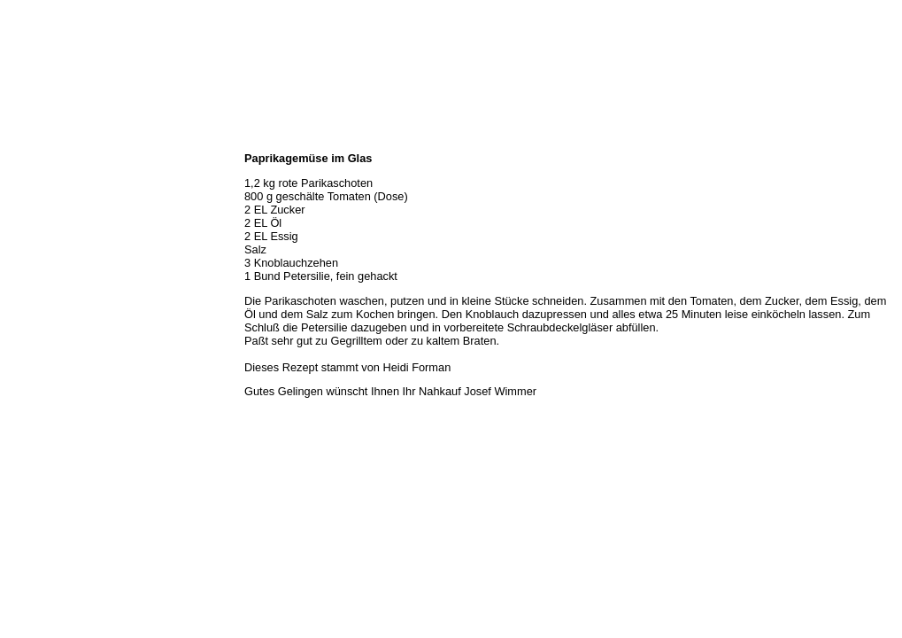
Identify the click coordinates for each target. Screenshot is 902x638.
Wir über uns (36, 159)
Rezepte (25, 257)
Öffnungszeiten (42, 179)
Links (19, 296)
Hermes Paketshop (50, 237)
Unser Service (39, 218)
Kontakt (24, 276)
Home (20, 140)
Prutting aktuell (42, 315)
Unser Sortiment (44, 198)
